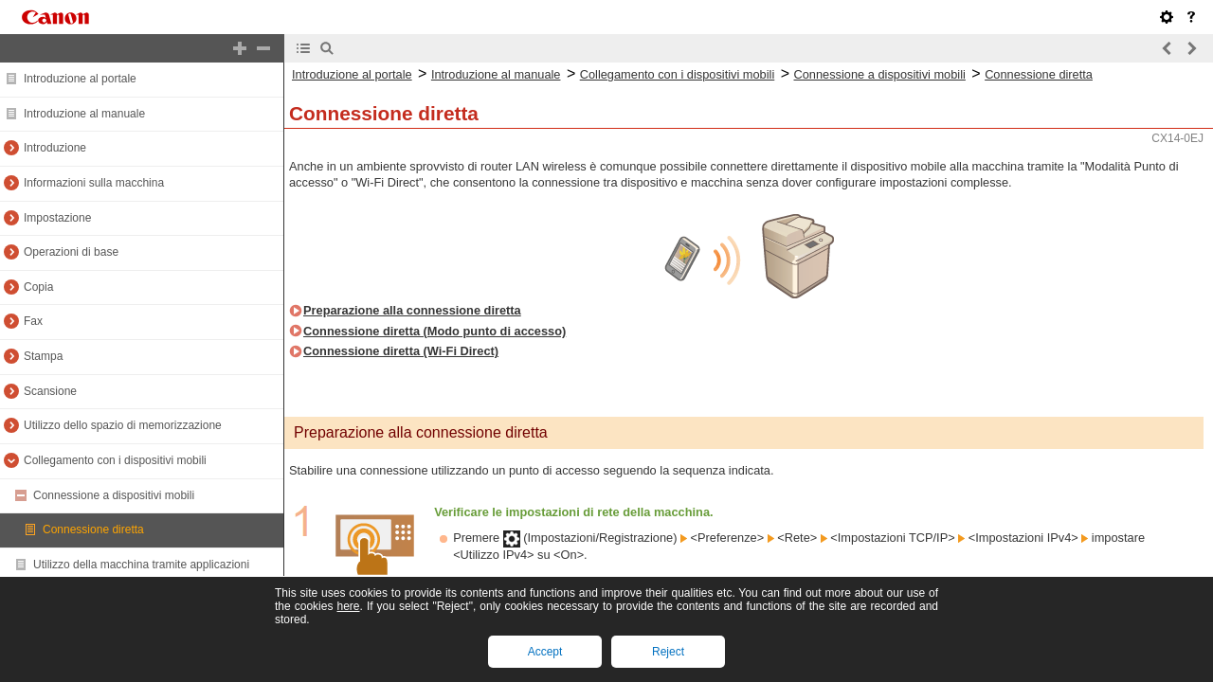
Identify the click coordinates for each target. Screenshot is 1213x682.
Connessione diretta (93, 529)
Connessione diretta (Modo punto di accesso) (434, 331)
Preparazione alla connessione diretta (412, 310)
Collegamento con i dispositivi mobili (115, 460)
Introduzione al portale (80, 78)
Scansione (50, 391)
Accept (545, 651)
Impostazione (57, 217)
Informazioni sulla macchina (94, 182)
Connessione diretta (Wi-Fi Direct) (400, 351)
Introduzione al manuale (84, 113)
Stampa (43, 356)
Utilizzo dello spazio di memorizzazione (123, 425)
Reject (668, 651)
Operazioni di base (71, 252)
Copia (38, 287)
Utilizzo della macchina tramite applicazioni (141, 564)
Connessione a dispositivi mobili (113, 495)
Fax (33, 321)
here (347, 606)
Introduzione (55, 147)
